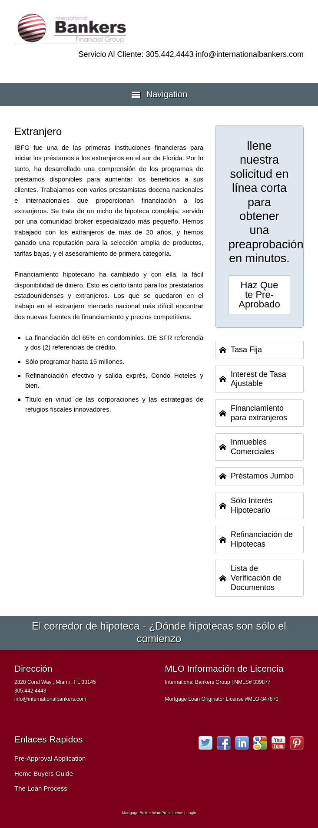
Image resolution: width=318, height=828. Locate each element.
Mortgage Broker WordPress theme (152, 813)
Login (191, 813)
